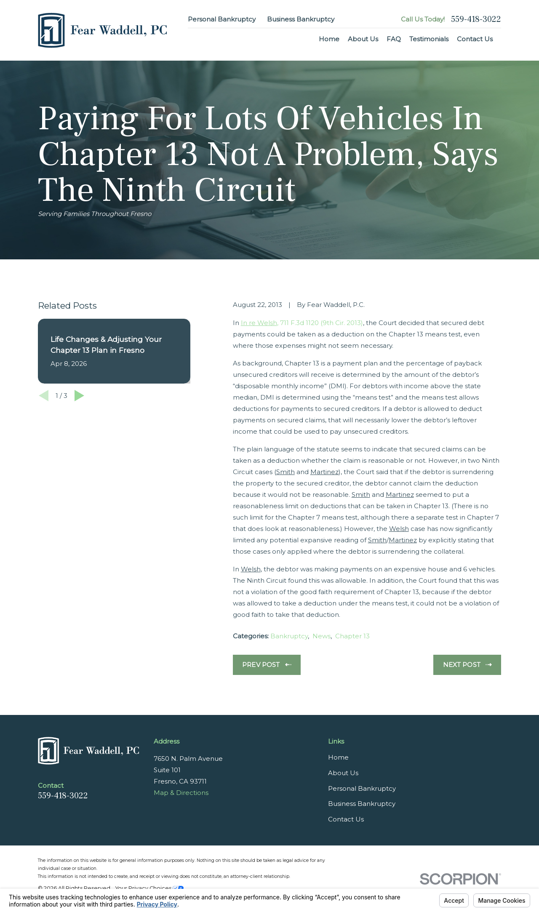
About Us (343, 773)
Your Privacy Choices (149, 888)
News (321, 636)
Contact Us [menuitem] (475, 39)
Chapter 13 (352, 636)
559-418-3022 (476, 19)
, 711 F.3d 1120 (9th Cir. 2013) (302, 323)
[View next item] (79, 395)
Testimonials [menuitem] (428, 39)
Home (338, 757)
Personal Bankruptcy (222, 19)
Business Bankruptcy (300, 19)
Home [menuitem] (329, 39)
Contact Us (346, 819)
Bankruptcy (289, 636)
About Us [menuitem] (363, 39)
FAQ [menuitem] (394, 39)
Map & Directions (181, 793)
